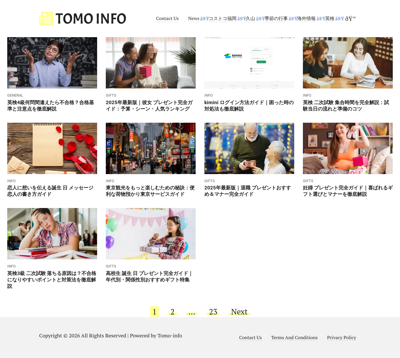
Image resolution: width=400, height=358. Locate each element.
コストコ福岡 (223, 18)
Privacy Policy (341, 337)
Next (239, 311)
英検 (329, 18)
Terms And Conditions (294, 337)
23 (213, 311)
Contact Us (167, 18)
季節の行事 (276, 18)
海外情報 (306, 18)
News (193, 18)
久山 (250, 18)
